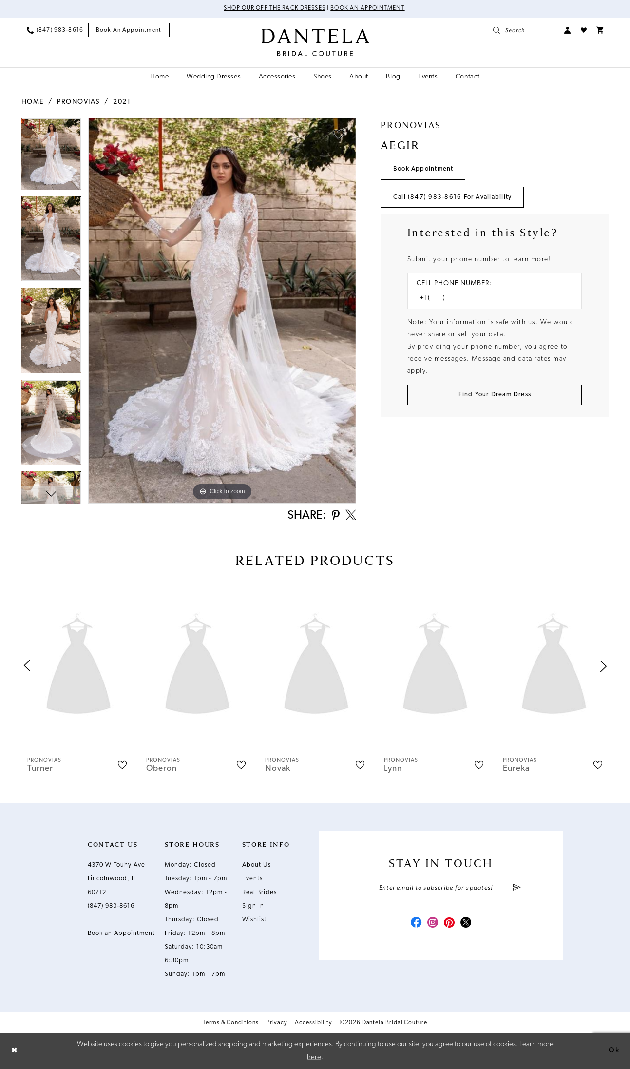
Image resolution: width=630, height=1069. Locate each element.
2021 (122, 102)
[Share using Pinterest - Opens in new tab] (334, 516)
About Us (256, 865)
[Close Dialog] (14, 1051)
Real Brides (259, 893)
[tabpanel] (51, 157)
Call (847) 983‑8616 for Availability (452, 197)
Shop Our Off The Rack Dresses (274, 9)
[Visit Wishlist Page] (584, 30)
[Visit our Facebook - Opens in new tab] (414, 924)
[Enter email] (441, 888)
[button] (567, 30)
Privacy (277, 1023)
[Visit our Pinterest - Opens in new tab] (450, 924)
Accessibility (313, 1023)
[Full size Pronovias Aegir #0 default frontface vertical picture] (222, 310)
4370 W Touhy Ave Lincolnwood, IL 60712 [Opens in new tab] (116, 879)
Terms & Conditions (231, 1023)
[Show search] (523, 30)
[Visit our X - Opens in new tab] (467, 924)
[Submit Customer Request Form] (494, 395)
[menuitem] (55, 30)
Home (32, 102)
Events (252, 879)
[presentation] (78, 667)
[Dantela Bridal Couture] (315, 42)
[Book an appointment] (129, 30)
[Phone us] (55, 30)
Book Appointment (423, 169)
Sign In (253, 906)
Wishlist (254, 920)
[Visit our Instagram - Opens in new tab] (432, 924)
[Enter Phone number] (490, 299)
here (314, 1057)
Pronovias (78, 102)
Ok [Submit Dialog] (614, 1050)
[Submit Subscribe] (516, 888)
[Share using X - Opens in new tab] (350, 516)
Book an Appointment (368, 9)
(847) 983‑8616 (111, 906)
